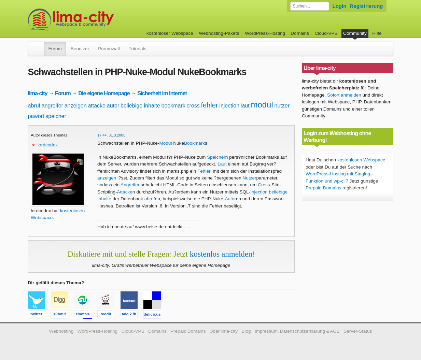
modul (262, 104)
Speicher (216, 157)
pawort (36, 116)
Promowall (109, 48)
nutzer (282, 106)
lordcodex (48, 144)
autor (113, 106)
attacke (97, 106)
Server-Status (357, 331)
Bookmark (194, 143)
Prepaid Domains (323, 187)
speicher (55, 116)
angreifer (52, 106)
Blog (246, 331)
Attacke (124, 192)
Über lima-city (224, 331)
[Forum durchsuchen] (309, 6)
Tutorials (137, 48)
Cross (264, 184)
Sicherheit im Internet (162, 93)
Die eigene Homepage (104, 93)
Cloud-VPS (325, 33)
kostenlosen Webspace (361, 159)
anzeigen (76, 106)
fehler (209, 105)
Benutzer (80, 48)
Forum (55, 48)
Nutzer (249, 178)
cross (193, 106)
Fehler (203, 171)
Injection (259, 192)
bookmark (173, 106)
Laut (221, 164)
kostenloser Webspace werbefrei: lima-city (96, 20)
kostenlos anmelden (221, 253)
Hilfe (376, 33)
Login (340, 6)
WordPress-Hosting (265, 33)
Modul (165, 143)
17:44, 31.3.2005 (111, 135)
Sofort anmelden (344, 95)
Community (355, 33)
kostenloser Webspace (169, 33)
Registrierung (366, 6)
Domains (300, 33)
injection (229, 106)
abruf (34, 106)
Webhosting (61, 331)
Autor (230, 198)
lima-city (37, 93)
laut (245, 106)
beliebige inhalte (140, 106)
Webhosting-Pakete (219, 33)
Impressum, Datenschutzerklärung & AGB (297, 331)
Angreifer (130, 184)
